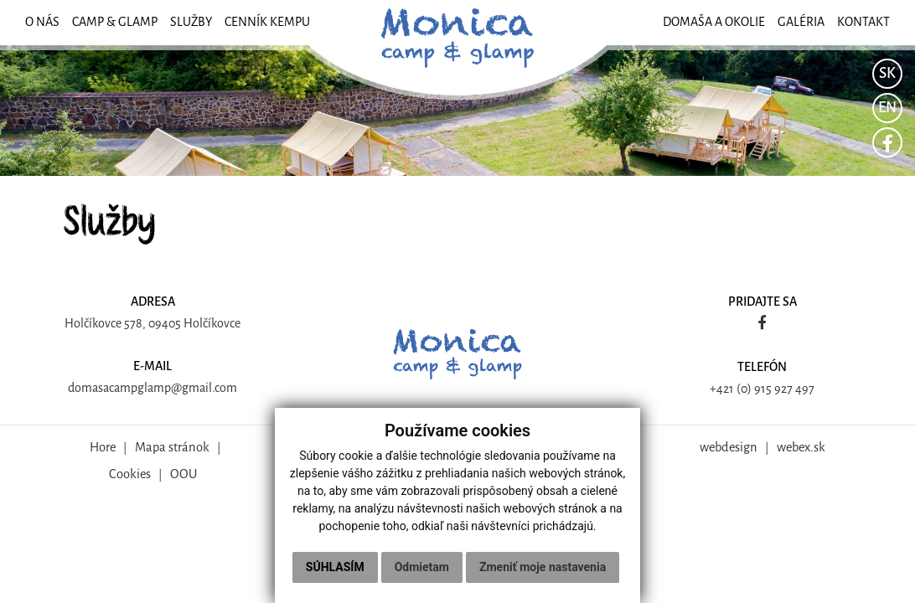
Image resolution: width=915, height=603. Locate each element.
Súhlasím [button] (335, 567)
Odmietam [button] (422, 567)
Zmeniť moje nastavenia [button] (542, 567)
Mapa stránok (172, 447)
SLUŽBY (191, 22)
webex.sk (801, 447)
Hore (103, 447)
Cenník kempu (267, 22)
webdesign (728, 447)
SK (887, 73)
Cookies (130, 474)
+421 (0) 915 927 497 (762, 389)
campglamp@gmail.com (173, 388)
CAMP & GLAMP (115, 22)
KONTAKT (863, 22)
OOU (183, 474)
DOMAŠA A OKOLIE (714, 22)
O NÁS (42, 22)
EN (887, 107)
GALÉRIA (801, 22)
